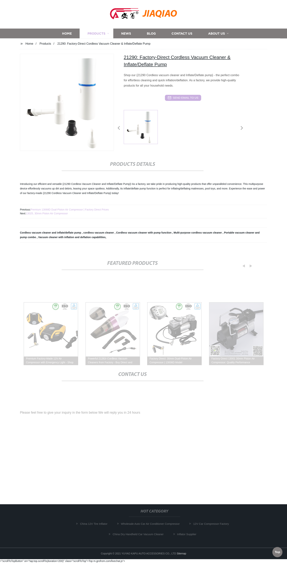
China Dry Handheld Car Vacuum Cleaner (140, 534)
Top (277, 551)
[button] (119, 128)
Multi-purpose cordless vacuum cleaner (198, 232)
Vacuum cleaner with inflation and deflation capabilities (72, 237)
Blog (151, 34)
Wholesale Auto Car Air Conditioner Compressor (152, 523)
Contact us (182, 34)
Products (96, 34)
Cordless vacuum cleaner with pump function (144, 232)
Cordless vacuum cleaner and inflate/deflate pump (51, 232)
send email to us (183, 98)
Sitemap (181, 553)
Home (67, 34)
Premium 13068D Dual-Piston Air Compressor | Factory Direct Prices (70, 209)
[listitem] (143, 126)
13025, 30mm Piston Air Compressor (47, 213)
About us (216, 34)
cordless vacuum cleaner (99, 232)
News (126, 34)
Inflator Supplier (188, 534)
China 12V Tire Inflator (95, 523)
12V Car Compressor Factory (213, 523)
